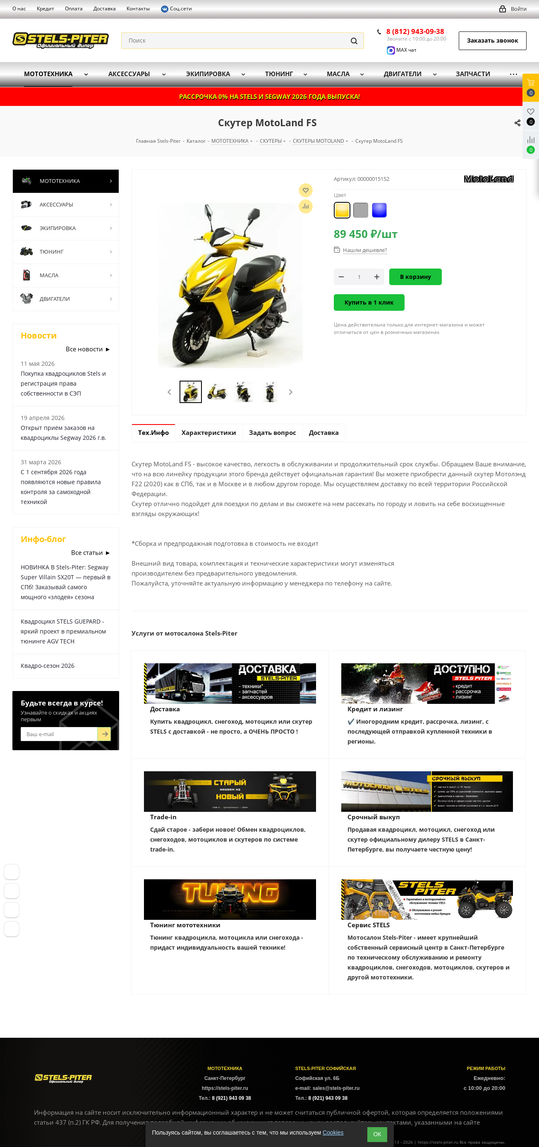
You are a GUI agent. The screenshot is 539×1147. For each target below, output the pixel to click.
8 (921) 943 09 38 (231, 1098)
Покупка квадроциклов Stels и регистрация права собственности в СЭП (63, 383)
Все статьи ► (91, 552)
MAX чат (402, 49)
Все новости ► (88, 349)
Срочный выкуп (373, 817)
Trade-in (163, 817)
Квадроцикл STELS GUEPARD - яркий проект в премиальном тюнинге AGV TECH (63, 631)
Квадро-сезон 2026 (47, 665)
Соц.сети (176, 9)
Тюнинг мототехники (185, 925)
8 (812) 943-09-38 (415, 31)
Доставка (165, 709)
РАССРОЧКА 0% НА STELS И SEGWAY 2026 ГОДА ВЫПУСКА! (269, 96)
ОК (377, 1134)
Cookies (333, 1132)
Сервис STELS (368, 925)
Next (291, 392)
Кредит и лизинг (375, 709)
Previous (170, 392)
